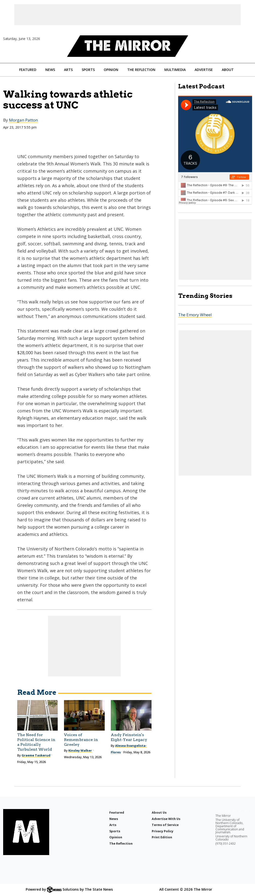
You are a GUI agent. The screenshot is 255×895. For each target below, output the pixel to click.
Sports (88, 69)
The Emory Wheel (195, 314)
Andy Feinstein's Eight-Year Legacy (129, 737)
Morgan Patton (23, 120)
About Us (159, 812)
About (228, 69)
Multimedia (175, 69)
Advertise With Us (166, 819)
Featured (27, 69)
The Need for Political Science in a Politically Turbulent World (36, 742)
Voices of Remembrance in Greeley (81, 740)
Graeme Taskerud (36, 755)
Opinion (111, 69)
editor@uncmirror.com (232, 810)
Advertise (204, 69)
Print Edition (162, 837)
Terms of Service (165, 825)
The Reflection (141, 69)
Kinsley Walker (80, 750)
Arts (68, 69)
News (50, 69)
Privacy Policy (162, 831)
